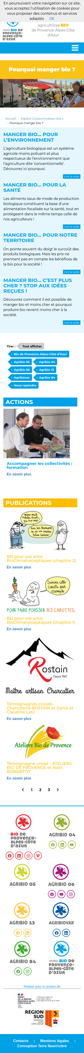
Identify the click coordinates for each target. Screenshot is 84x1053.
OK (51, 19)
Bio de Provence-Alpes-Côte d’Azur (40, 354)
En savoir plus (19, 474)
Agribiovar (22, 377)
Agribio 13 (46, 369)
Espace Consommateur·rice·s (42, 118)
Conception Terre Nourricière (42, 1046)
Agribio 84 (47, 377)
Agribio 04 (47, 362)
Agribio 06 (22, 369)
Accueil (11, 118)
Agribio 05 (22, 362)
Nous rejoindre (25, 385)
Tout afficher (32, 346)
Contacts (20, 1041)
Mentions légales (54, 1041)
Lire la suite (71, 176)
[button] (23, 790)
